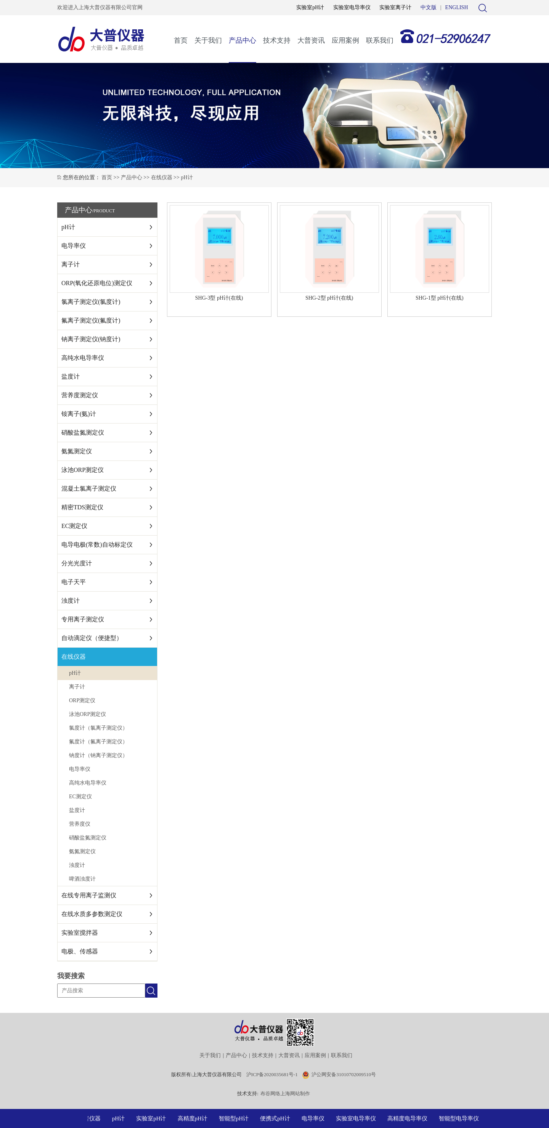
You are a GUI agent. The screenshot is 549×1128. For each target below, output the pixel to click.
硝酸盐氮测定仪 (82, 432)
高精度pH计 (194, 1118)
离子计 (70, 264)
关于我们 (208, 40)
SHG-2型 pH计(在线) (329, 298)
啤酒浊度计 (82, 879)
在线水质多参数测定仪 (91, 914)
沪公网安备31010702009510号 (343, 1074)
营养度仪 (79, 824)
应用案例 (345, 40)
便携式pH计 (277, 1118)
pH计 (187, 177)
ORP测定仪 (82, 700)
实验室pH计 (310, 7)
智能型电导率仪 (461, 1118)
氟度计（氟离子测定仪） (98, 742)
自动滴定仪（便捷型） (91, 638)
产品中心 (242, 40)
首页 (181, 40)
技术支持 (277, 40)
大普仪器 (91, 1118)
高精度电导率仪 (409, 1118)
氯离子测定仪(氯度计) (90, 301)
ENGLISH (456, 7)
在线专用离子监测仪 (88, 895)
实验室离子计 (395, 7)
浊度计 (70, 600)
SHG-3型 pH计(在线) (219, 298)
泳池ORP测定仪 (82, 470)
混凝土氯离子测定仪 (88, 488)
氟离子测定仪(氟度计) (90, 320)
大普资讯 (311, 40)
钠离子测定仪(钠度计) (90, 339)
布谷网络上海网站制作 (285, 1093)
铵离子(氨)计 (78, 414)
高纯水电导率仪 (82, 358)
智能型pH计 (235, 1118)
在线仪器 (161, 177)
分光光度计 (76, 563)
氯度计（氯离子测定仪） (98, 728)
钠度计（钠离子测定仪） (98, 755)
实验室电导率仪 (352, 7)
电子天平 (73, 582)
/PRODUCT (103, 210)
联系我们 (379, 40)
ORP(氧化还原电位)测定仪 (96, 283)
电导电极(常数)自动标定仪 (97, 544)
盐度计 (70, 376)
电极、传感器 (79, 951)
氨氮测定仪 (76, 451)
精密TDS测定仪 (82, 507)
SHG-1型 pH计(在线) (440, 298)
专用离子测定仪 (82, 619)
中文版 (429, 7)
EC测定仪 (74, 526)
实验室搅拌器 (79, 932)
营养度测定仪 (79, 395)
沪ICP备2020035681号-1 (272, 1074)
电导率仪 (73, 245)
